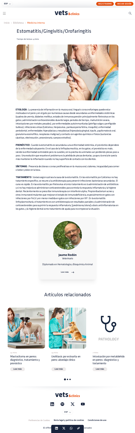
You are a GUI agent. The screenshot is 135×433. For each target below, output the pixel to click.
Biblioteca (18, 23)
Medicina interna (36, 23)
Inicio (7, 23)
